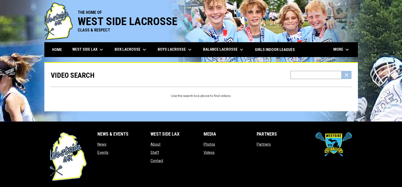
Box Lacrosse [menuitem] (131, 50)
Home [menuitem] (57, 49)
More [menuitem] (341, 50)
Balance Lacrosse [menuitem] (224, 50)
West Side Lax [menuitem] (88, 50)
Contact (156, 161)
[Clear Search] (346, 75)
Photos (209, 144)
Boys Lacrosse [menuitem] (175, 50)
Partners (264, 144)
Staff (154, 152)
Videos (209, 152)
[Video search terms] (316, 75)
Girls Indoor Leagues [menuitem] (275, 49)
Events (102, 152)
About (155, 144)
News (101, 144)
